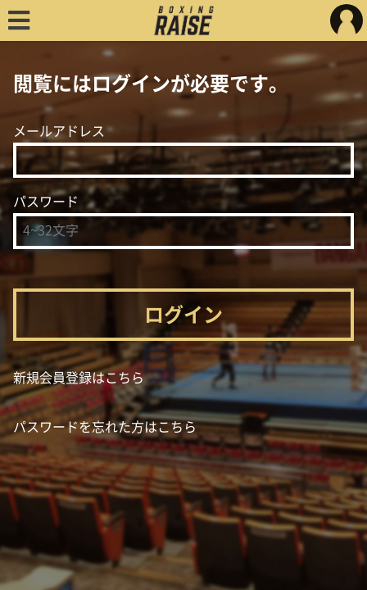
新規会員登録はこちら (78, 377)
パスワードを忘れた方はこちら (105, 426)
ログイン (183, 314)
